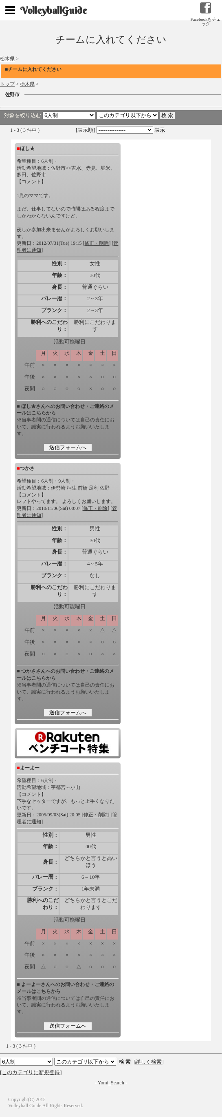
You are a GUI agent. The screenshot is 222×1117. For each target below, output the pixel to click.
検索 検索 (85, 1062)
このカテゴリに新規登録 (31, 1072)
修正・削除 (96, 243)
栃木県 (7, 59)
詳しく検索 (148, 1062)
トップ (7, 84)
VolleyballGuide (53, 10)
